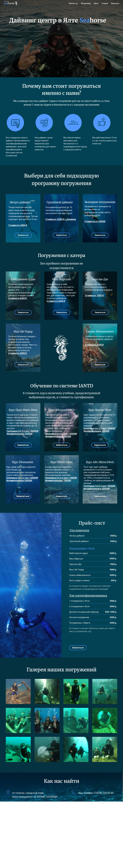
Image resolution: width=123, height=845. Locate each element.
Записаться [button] (23, 235)
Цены (96, 3)
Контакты (115, 3)
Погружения (86, 3)
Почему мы (73, 3)
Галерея (105, 3)
